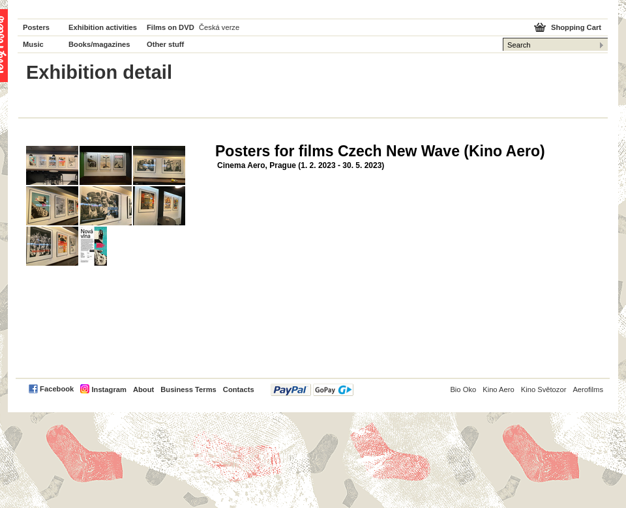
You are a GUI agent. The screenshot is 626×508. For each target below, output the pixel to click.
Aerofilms (588, 389)
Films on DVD (170, 27)
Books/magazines (99, 44)
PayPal (312, 390)
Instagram (108, 389)
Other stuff (165, 44)
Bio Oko (463, 389)
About (143, 389)
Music (33, 44)
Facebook (57, 389)
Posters (36, 27)
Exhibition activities (102, 27)
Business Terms (188, 389)
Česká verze (219, 27)
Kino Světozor (544, 389)
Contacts (238, 389)
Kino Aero (498, 389)
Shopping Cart (576, 27)
